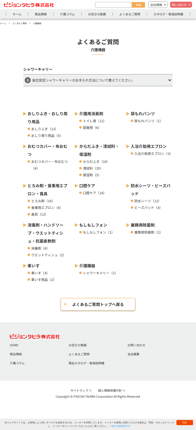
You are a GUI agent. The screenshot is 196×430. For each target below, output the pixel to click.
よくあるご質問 (129, 14)
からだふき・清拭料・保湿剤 (99, 150)
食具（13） (39, 214)
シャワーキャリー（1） (100, 272)
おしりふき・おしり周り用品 (47, 117)
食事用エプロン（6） (47, 207)
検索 (138, 5)
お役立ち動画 (97, 14)
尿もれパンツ (143, 113)
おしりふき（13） (44, 128)
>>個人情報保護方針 (119, 426)
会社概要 (133, 354)
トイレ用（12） (94, 120)
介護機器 (87, 265)
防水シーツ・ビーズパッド (150, 189)
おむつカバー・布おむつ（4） (49, 165)
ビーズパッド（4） (148, 207)
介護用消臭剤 (91, 113)
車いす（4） (40, 272)
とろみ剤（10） (43, 200)
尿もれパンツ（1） (148, 120)
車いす (34, 265)
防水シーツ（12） (147, 200)
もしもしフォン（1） (99, 232)
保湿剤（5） (92, 174)
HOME (14, 345)
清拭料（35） (93, 168)
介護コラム (67, 14)
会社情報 (156, 5)
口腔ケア (87, 185)
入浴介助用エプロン (149, 146)
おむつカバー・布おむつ (47, 150)
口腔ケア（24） (94, 192)
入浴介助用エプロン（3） (153, 153)
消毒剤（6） (40, 248)
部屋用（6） (92, 127)
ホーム (17, 14)
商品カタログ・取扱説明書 (86, 363)
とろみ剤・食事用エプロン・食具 (47, 189)
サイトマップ (79, 390)
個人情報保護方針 (110, 390)
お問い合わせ (136, 345)
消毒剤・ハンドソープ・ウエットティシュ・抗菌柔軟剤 (45, 233)
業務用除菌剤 (143, 225)
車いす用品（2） (43, 279)
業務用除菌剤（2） (148, 232)
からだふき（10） (96, 161)
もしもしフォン (93, 225)
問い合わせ (179, 5)
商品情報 (41, 14)
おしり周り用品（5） (47, 135)
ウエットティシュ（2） (48, 254)
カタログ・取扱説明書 (168, 14)
